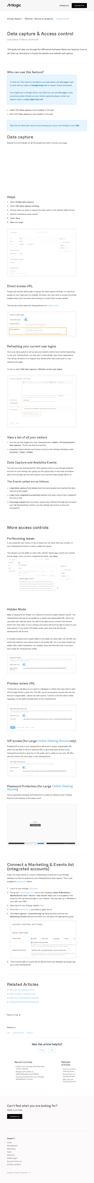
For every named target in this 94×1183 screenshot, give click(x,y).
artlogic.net (64, 5)
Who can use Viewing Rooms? (69, 1080)
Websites (11, 1155)
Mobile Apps (12, 1158)
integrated (21, 881)
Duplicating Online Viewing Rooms (24, 1002)
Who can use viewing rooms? (22, 990)
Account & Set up (14, 1161)
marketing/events (27, 893)
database (33, 888)
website (29, 1033)
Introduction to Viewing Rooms (69, 1075)
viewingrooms (18, 1033)
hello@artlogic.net (39, 85)
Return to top (13, 1015)
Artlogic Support (14, 19)
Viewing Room (25, 909)
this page (64, 82)
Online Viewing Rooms (53, 741)
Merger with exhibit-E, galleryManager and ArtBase (27, 1073)
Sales (9, 1152)
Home (9, 1142)
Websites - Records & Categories (39, 19)
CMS (77, 125)
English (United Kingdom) (17, 1173)
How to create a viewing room (22, 994)
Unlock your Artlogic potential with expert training (30, 1067)
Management (12, 1146)
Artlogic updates (14, 1164)
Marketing (11, 1149)
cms (8, 1033)
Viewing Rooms (62, 19)
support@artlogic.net (33, 99)
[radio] (42, 1050)
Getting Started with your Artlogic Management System (30, 1078)
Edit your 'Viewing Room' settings (24, 998)
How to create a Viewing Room (69, 1070)
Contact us (79, 5)
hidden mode (52, 306)
